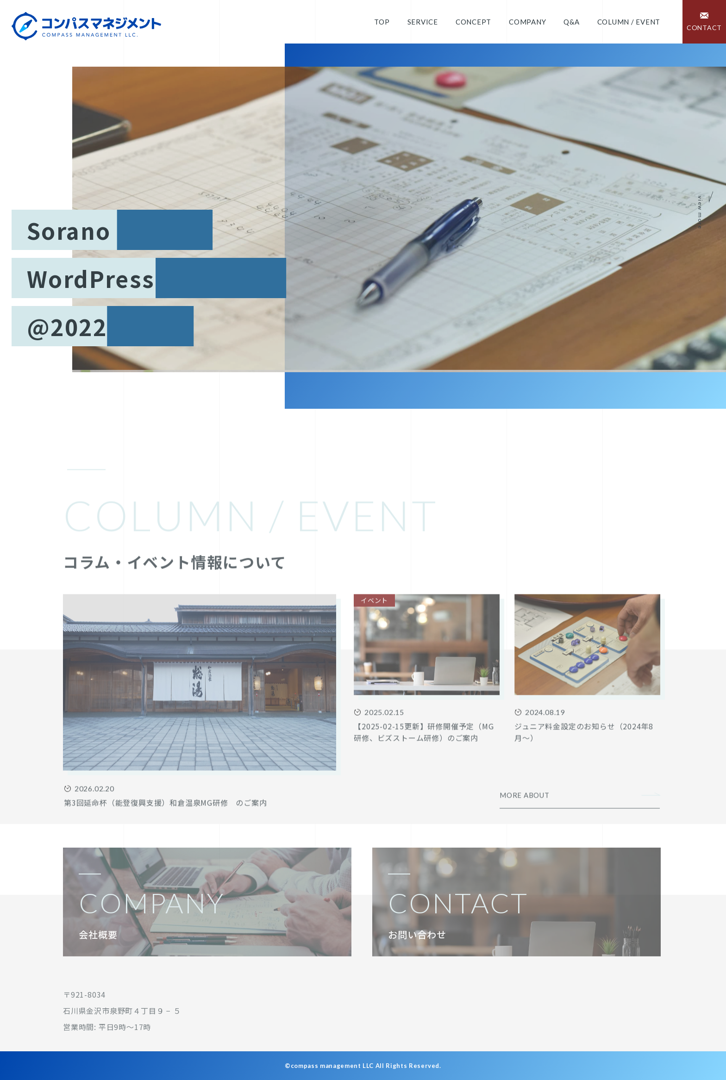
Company (527, 22)
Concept (473, 22)
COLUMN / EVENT (629, 22)
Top (381, 22)
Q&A (571, 22)
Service (422, 22)
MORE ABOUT (525, 827)
